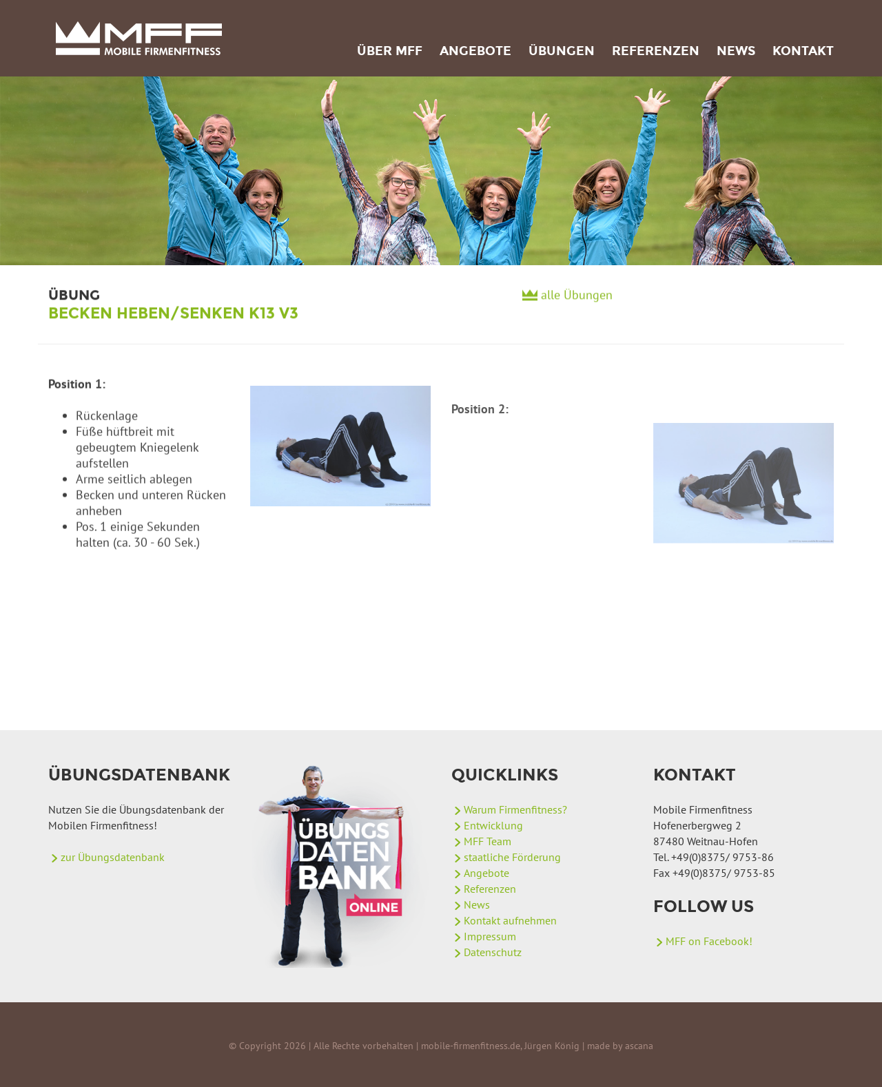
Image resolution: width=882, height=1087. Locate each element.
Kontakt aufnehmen (510, 920)
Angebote (475, 51)
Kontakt (803, 51)
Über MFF (389, 51)
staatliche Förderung (512, 857)
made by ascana (620, 1045)
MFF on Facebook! (709, 941)
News (736, 51)
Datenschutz (493, 952)
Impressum (490, 936)
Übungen (562, 51)
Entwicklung (493, 825)
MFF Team (487, 841)
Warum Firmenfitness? (515, 809)
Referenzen (655, 51)
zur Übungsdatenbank (113, 857)
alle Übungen (577, 301)
